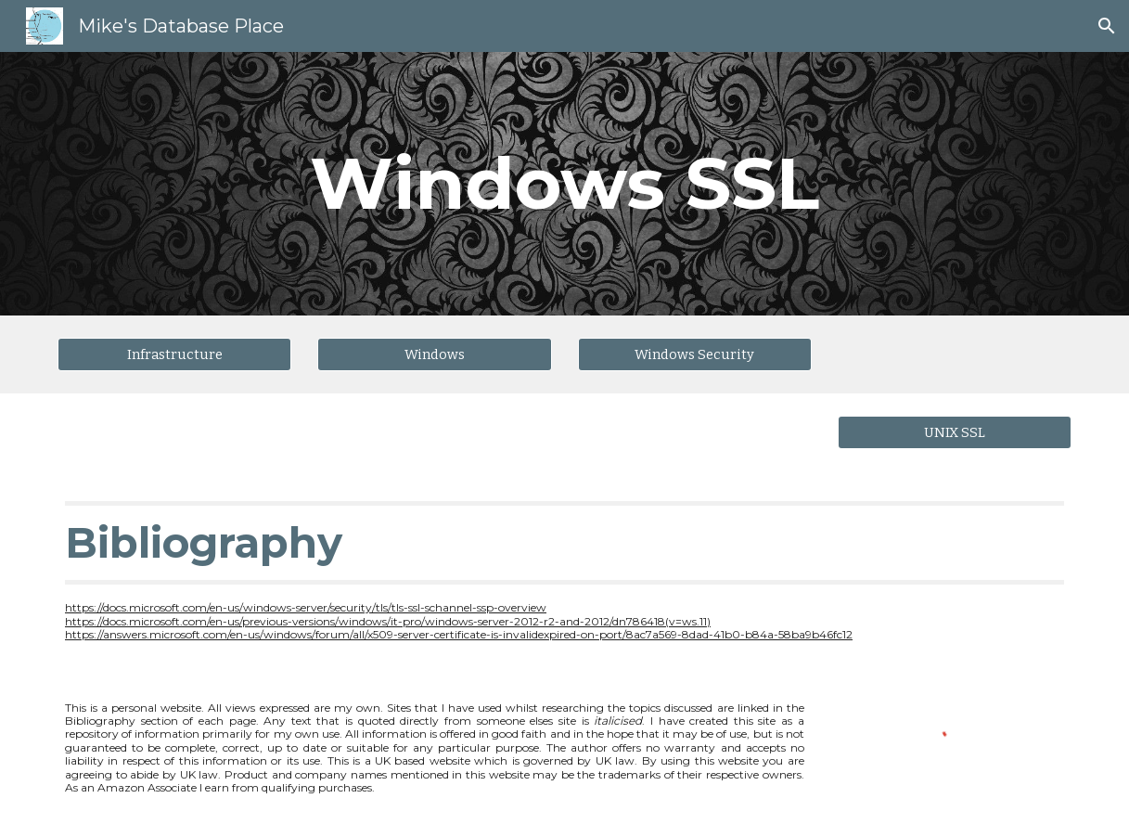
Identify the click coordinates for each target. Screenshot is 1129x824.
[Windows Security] (695, 354)
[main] (564, 183)
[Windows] (434, 354)
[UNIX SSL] (955, 432)
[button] (1106, 26)
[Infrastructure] (174, 354)
